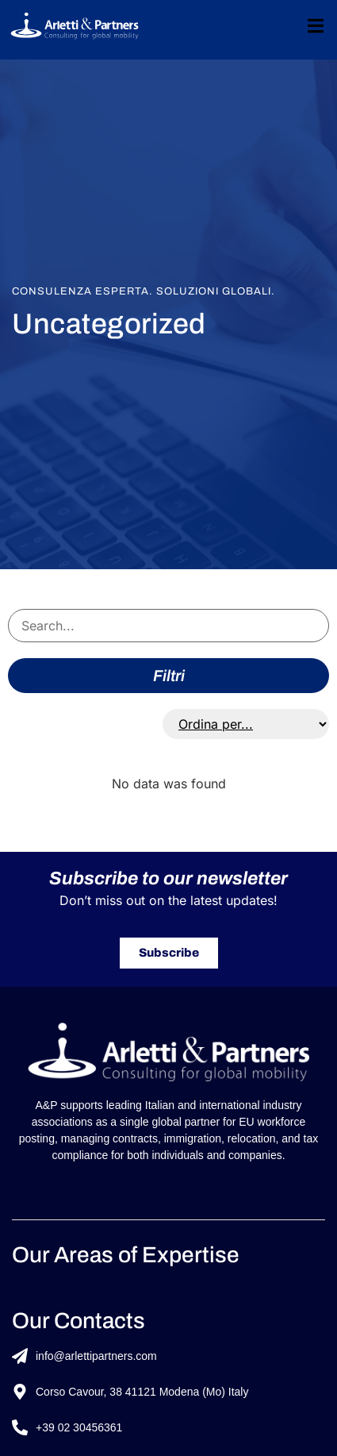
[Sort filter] (246, 724)
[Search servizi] (168, 625)
